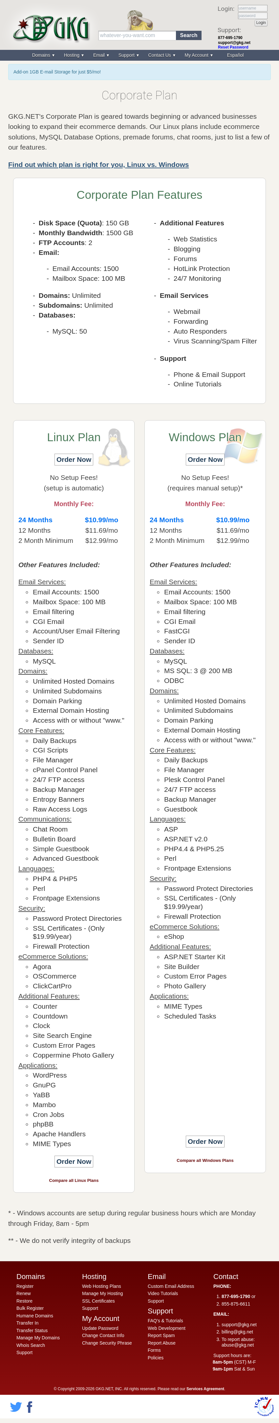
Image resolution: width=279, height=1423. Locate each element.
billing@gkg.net (237, 1331)
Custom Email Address (171, 1286)
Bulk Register (30, 1308)
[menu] (139, 55)
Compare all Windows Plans (205, 1160)
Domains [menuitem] (42, 55)
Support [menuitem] (127, 55)
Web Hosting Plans (101, 1286)
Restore (24, 1301)
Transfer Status (32, 1330)
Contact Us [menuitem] (160, 55)
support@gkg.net (234, 42)
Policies (155, 1357)
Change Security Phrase (107, 1343)
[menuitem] (234, 55)
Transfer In (27, 1323)
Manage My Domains (38, 1337)
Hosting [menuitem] (72, 55)
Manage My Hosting (102, 1293)
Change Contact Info (103, 1335)
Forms (154, 1350)
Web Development (166, 1328)
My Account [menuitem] (197, 55)
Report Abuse (162, 1343)
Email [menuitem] (99, 55)
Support (24, 1352)
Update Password (100, 1328)
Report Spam (161, 1335)
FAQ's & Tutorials (165, 1320)
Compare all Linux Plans (74, 1180)
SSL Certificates (98, 1301)
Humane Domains (34, 1315)
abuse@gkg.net (238, 1345)
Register (24, 1286)
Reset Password (233, 47)
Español (235, 55)
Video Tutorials (163, 1293)
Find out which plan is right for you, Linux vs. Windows (98, 164)
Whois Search (30, 1345)
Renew (23, 1293)
